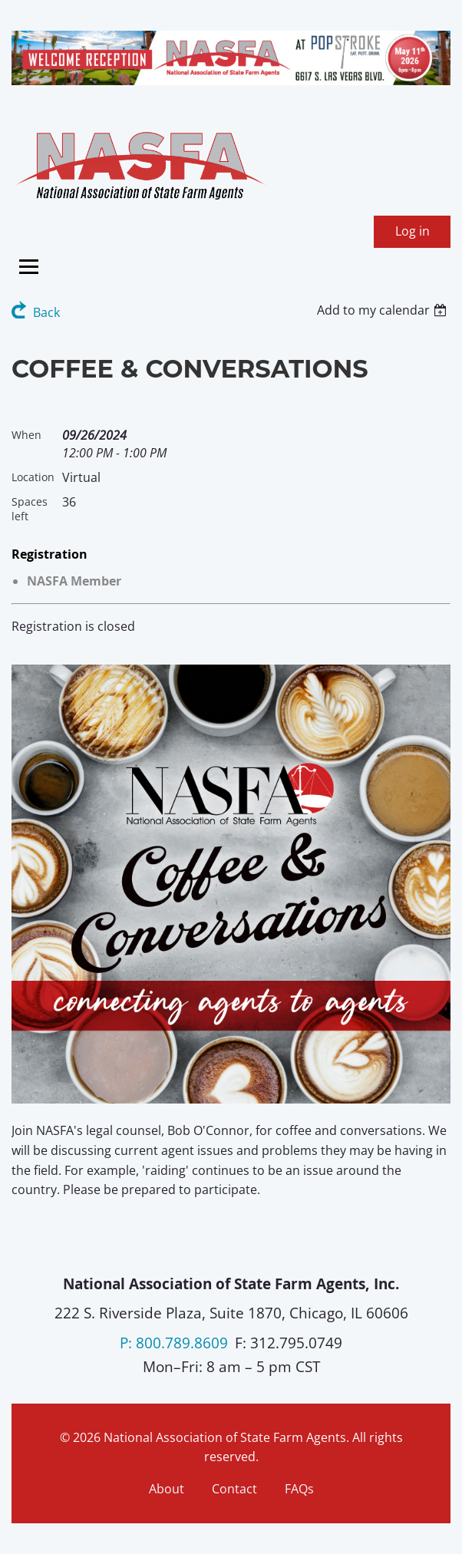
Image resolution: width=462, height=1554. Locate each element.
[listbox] (383, 310)
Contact (234, 1488)
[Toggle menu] (29, 266)
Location (33, 477)
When (26, 434)
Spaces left (30, 508)
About (166, 1488)
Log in (412, 231)
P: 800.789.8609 (174, 1342)
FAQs (299, 1488)
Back (46, 312)
